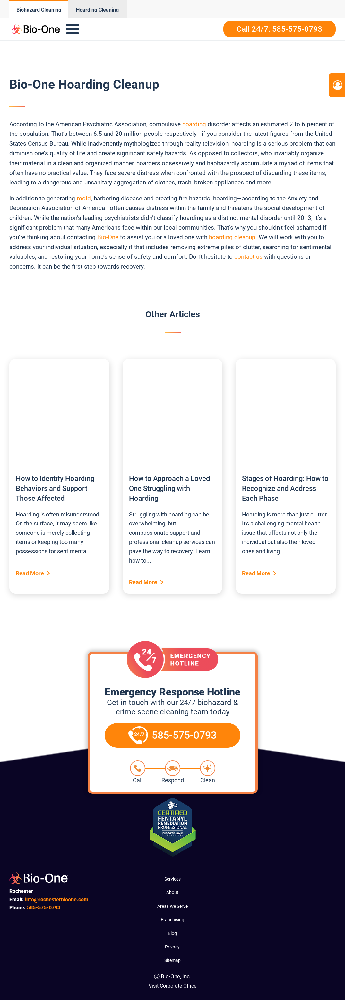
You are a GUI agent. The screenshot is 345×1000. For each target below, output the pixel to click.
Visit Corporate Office (172, 986)
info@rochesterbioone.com (56, 900)
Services (172, 879)
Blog (172, 933)
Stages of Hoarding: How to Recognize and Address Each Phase (285, 488)
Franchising (172, 919)
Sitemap (172, 960)
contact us (248, 256)
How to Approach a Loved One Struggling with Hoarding (169, 488)
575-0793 (43, 908)
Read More (30, 573)
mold (84, 198)
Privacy (172, 946)
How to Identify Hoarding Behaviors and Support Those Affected (55, 488)
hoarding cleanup (232, 237)
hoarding (194, 124)
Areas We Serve (172, 906)
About (172, 892)
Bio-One (107, 237)
